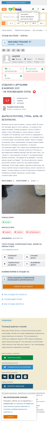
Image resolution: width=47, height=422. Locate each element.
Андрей (16, 56)
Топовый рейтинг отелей (14, 326)
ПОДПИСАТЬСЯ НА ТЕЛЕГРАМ (19, 367)
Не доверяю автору (35, 264)
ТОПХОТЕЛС (7, 320)
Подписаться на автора (13, 264)
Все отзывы (37, 30)
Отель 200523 (7, 30)
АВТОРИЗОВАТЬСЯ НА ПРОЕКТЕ (16, 2)
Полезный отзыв (12, 257)
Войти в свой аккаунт (23, 286)
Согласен (10, 417)
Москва (20, 44)
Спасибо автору (34, 257)
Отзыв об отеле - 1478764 (15, 35)
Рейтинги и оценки (22, 30)
